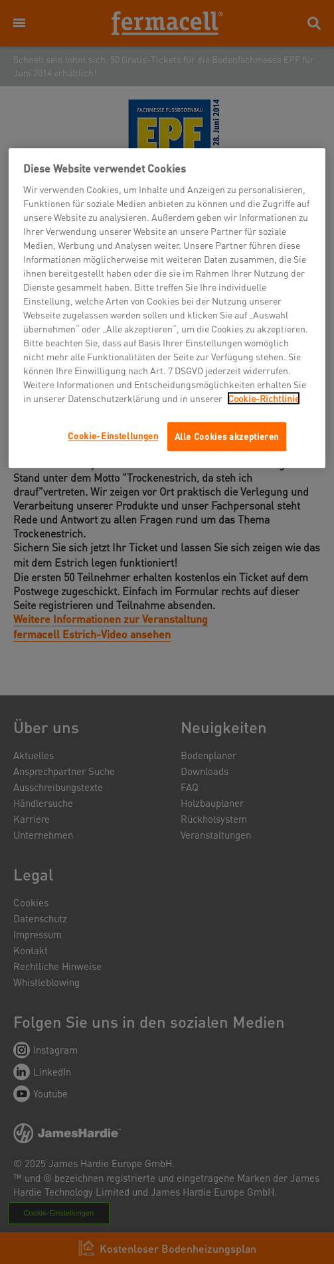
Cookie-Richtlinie (263, 398)
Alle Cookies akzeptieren (227, 436)
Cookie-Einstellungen (113, 435)
